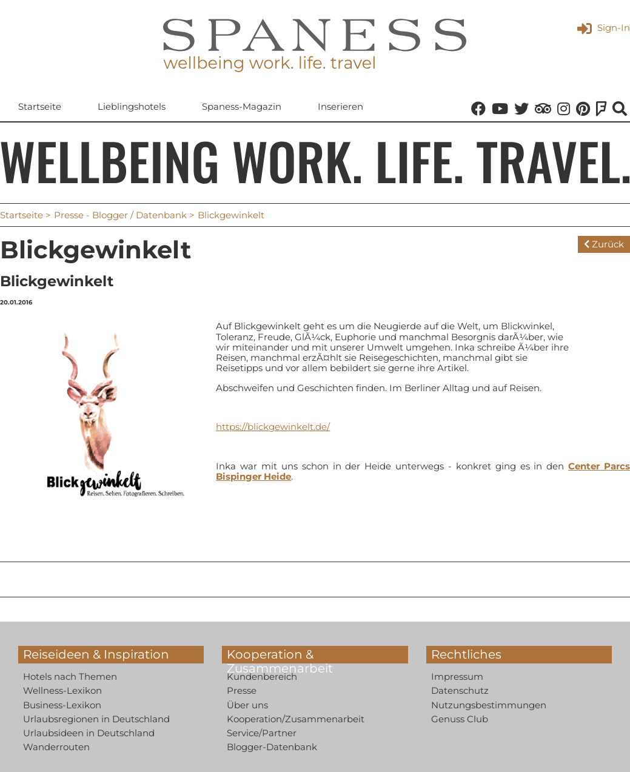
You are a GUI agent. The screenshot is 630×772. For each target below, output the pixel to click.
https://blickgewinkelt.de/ (273, 426)
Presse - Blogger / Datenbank (120, 215)
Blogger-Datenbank (272, 747)
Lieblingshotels (132, 107)
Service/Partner (262, 733)
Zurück (604, 244)
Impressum (457, 676)
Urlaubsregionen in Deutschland (96, 719)
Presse (241, 691)
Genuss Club (459, 719)
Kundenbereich (262, 676)
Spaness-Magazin (241, 107)
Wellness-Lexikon (62, 691)
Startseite (39, 107)
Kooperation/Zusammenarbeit (295, 719)
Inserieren (340, 107)
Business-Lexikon (62, 705)
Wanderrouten (56, 747)
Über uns (247, 705)
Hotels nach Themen (70, 676)
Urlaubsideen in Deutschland (89, 733)
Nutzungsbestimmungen (488, 705)
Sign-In (603, 27)
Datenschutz (460, 691)
